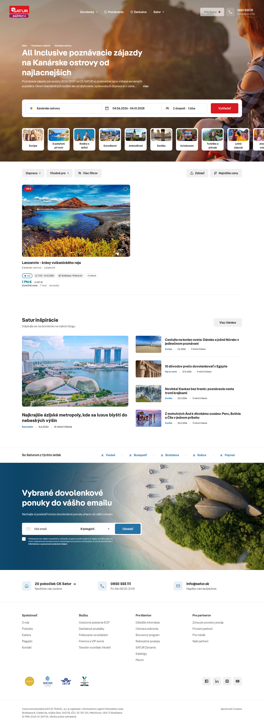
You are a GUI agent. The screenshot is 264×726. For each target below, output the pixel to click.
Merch (140, 660)
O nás (25, 622)
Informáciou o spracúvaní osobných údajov (47, 544)
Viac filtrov (88, 173)
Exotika (161, 145)
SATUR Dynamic (146, 647)
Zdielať (197, 173)
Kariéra (26, 635)
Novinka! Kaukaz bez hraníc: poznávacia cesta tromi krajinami (199, 391)
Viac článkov (227, 322)
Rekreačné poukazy (148, 641)
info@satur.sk (197, 583)
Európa (33, 145)
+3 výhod (91, 275)
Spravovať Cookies (231, 709)
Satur (158, 12)
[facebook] (206, 681)
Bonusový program (148, 635)
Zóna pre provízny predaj (207, 622)
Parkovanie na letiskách (93, 635)
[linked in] (217, 681)
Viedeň (108, 455)
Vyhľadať (224, 108)
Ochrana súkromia (147, 629)
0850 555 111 (121, 583)
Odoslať (127, 529)
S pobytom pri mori (58, 145)
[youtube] (237, 681)
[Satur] (19, 12)
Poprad (227, 455)
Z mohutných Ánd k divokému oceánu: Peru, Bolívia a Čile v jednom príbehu (203, 416)
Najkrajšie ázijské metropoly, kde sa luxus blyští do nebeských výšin (74, 417)
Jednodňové (136, 145)
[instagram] (227, 681)
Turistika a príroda (213, 145)
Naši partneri (200, 641)
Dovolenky (88, 12)
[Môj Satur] (212, 12)
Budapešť (138, 455)
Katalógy (141, 654)
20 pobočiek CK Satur (55, 583)
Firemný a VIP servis (91, 641)
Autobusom (187, 145)
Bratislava (170, 455)
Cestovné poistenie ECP (94, 622)
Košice (199, 455)
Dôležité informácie (148, 622)
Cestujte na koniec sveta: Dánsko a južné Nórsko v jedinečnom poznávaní (202, 342)
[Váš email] (49, 529)
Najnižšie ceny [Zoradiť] (226, 173)
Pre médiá (198, 635)
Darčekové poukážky (91, 629)
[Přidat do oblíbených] (125, 189)
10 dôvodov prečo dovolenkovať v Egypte (196, 366)
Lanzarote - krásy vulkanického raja (52, 262)
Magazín (27, 641)
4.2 (27, 275)
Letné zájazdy (238, 145)
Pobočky (27, 629)
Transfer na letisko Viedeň (95, 647)
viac (146, 86)
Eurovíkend (110, 145)
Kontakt (27, 647)
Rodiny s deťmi (84, 145)
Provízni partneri (202, 629)
